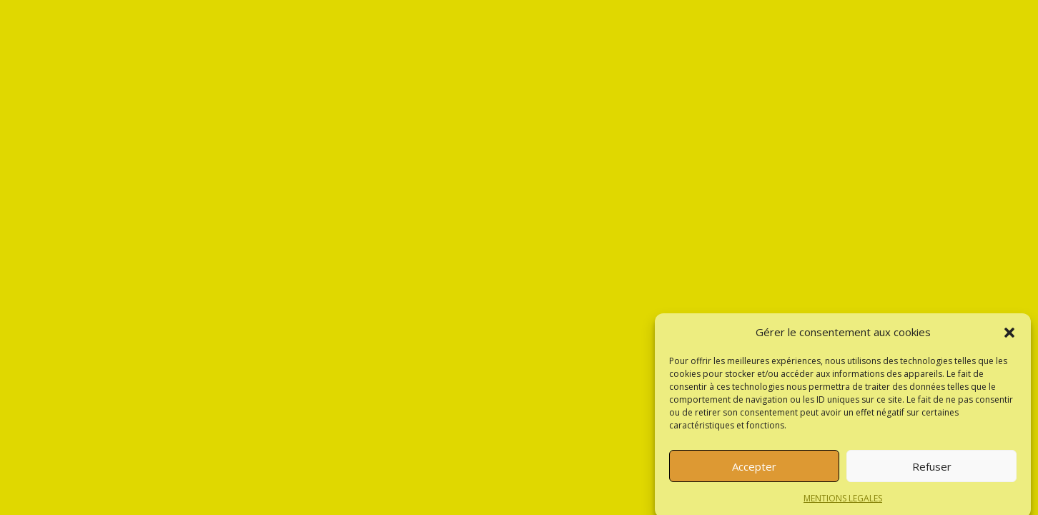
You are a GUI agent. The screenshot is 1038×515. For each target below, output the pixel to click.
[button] (1009, 337)
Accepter (754, 471)
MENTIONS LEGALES (843, 503)
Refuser (931, 471)
